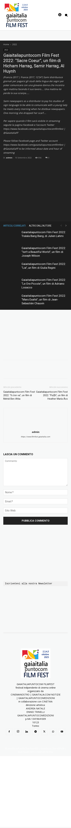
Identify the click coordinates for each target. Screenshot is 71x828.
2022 (14, 44)
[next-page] (66, 226)
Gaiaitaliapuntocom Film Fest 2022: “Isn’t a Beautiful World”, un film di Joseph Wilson (44, 251)
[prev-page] (61, 226)
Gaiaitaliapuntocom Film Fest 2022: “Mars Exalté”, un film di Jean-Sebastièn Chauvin (44, 299)
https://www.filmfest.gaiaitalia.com (35, 437)
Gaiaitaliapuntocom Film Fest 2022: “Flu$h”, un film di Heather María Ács (52, 395)
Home (6, 44)
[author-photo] (36, 427)
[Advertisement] (35, 791)
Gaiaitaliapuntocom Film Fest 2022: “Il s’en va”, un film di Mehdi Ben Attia (19, 395)
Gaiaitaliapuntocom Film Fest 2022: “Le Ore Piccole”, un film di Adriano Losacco (44, 283)
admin (9, 157)
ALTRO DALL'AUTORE (40, 225)
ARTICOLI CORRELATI (14, 225)
